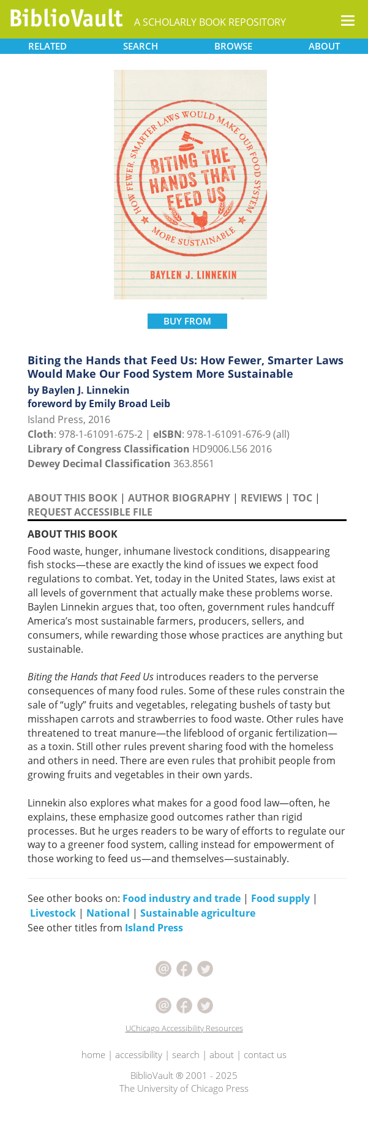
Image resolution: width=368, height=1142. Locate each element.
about (221, 1054)
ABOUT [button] (324, 46)
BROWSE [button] (233, 46)
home (93, 1054)
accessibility (138, 1054)
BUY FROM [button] (187, 321)
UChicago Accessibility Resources (184, 1028)
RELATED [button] (47, 46)
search (186, 1054)
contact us (265, 1054)
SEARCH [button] (140, 46)
